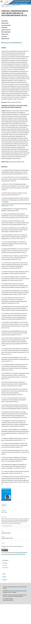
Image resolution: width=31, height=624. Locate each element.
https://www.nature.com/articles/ (13, 343)
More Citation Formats (7, 525)
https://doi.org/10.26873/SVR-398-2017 (13, 42)
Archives (8, 5)
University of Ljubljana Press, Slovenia (18, 590)
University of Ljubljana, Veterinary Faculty (17, 594)
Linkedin (4, 576)
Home (2, 5)
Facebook (4, 579)
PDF (5, 505)
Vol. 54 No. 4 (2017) (15, 5)
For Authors (4, 565)
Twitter (3, 574)
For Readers (4, 563)
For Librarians (5, 567)
